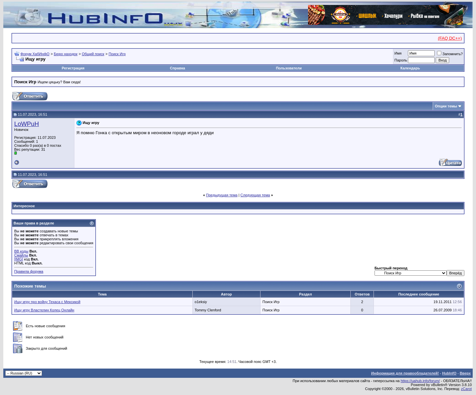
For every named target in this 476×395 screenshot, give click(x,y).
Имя (397, 53)
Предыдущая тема (221, 195)
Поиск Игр (117, 54)
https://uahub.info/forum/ (420, 381)
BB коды (21, 251)
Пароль (400, 60)
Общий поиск (93, 54)
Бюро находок (66, 54)
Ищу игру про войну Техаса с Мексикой (47, 302)
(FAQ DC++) (450, 38)
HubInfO (449, 373)
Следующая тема (255, 195)
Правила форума (28, 271)
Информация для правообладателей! (405, 373)
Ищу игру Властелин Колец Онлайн (44, 310)
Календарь (410, 68)
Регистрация (73, 68)
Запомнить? (450, 54)
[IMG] (18, 259)
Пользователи (289, 68)
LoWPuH (26, 123)
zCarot (466, 389)
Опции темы (446, 106)
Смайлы (21, 255)
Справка (177, 68)
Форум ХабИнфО (35, 54)
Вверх (465, 373)
